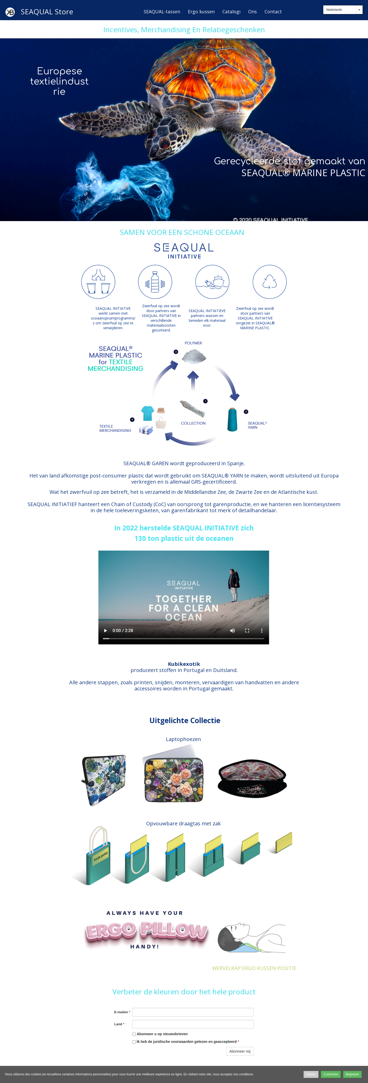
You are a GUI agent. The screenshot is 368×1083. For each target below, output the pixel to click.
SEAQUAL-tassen (162, 11)
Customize (331, 1074)
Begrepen (352, 1074)
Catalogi (231, 11)
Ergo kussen (201, 11)
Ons (252, 11)
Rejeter (311, 1074)
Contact (273, 11)
